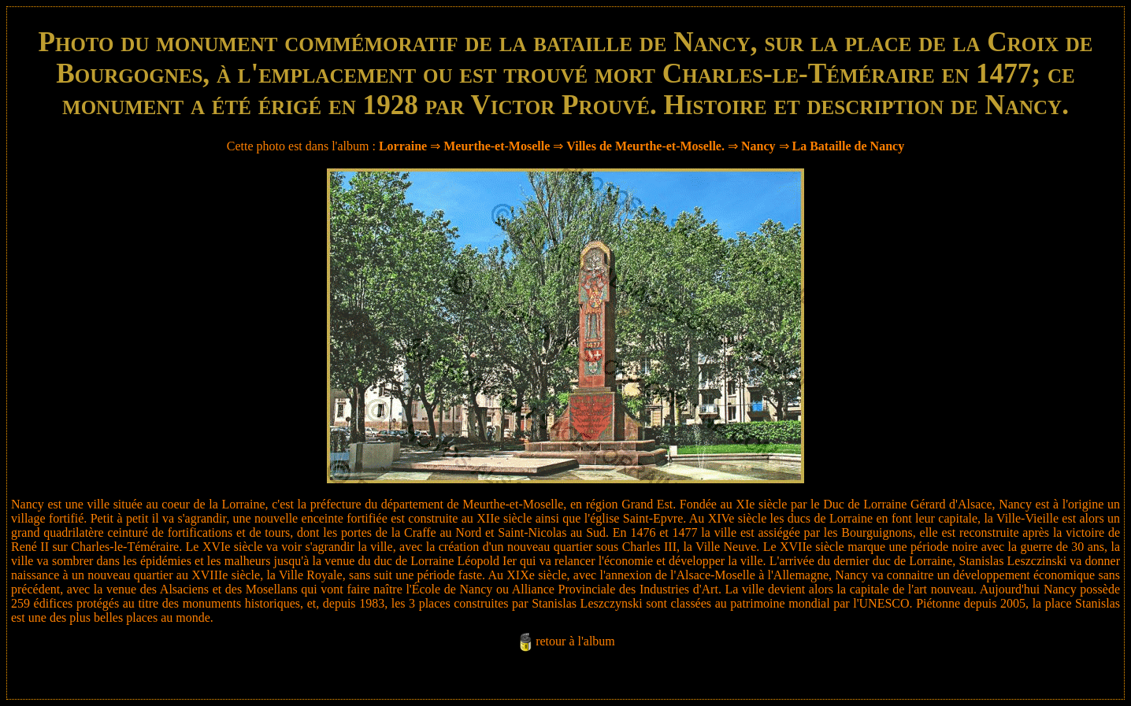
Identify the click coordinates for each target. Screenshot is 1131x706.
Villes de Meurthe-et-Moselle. (645, 146)
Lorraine (403, 146)
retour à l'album (575, 641)
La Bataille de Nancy (848, 146)
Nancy (758, 146)
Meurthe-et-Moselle (496, 146)
